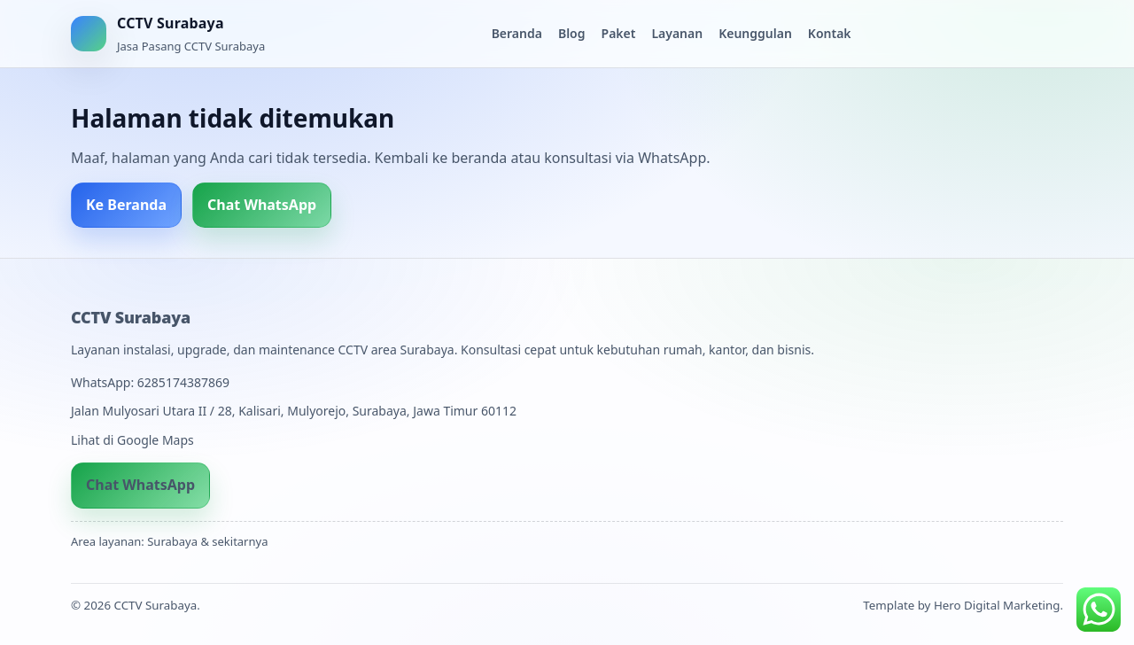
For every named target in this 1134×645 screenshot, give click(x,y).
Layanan (677, 33)
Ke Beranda (126, 204)
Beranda (517, 33)
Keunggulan (755, 33)
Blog (572, 33)
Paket (619, 33)
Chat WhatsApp (261, 204)
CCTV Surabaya (130, 317)
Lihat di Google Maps (132, 439)
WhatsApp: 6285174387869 (150, 382)
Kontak (829, 33)
